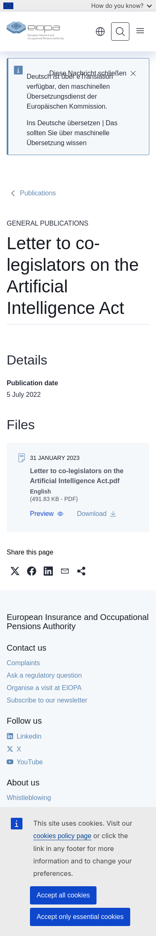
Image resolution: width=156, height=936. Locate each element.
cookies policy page (62, 835)
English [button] (100, 31)
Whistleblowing (29, 797)
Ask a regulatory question (44, 675)
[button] (47, 513)
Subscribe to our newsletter (47, 700)
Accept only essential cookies (80, 916)
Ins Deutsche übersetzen (63, 122)
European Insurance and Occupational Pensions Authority (78, 622)
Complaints (23, 662)
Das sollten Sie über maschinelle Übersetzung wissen (72, 132)
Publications (38, 193)
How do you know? (121, 5)
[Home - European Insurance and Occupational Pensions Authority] (48, 31)
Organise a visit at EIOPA (44, 687)
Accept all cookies (63, 895)
